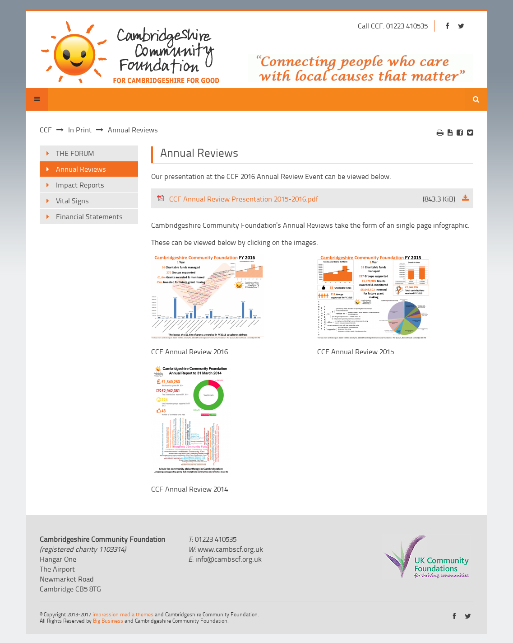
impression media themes (122, 614)
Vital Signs (72, 201)
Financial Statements (89, 216)
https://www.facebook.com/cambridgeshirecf (447, 26)
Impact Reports (80, 185)
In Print (80, 130)
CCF (46, 130)
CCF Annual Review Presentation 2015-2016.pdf (306, 199)
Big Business (108, 620)
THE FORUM (75, 153)
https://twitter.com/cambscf (461, 26)
